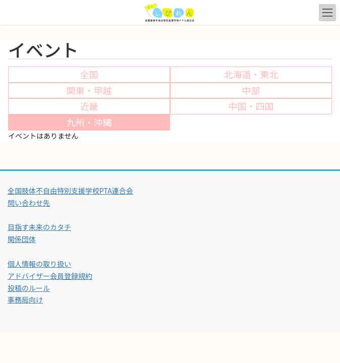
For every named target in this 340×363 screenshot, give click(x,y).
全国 (89, 74)
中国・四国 (251, 105)
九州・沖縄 (89, 122)
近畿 (89, 105)
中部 (251, 90)
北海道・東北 (251, 74)
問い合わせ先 (29, 203)
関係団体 (22, 239)
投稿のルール (29, 288)
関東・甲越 (89, 90)
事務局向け (25, 299)
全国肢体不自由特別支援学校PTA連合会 (70, 191)
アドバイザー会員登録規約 (50, 276)
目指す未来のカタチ (39, 227)
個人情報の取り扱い (39, 264)
